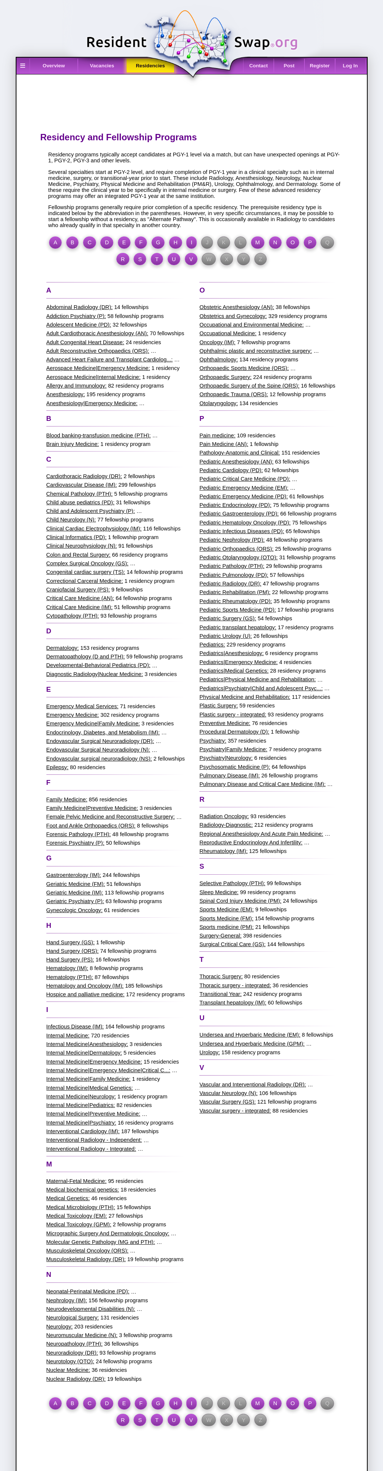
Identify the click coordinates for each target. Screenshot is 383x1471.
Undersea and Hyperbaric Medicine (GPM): (251, 1044)
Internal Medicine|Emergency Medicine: (94, 1062)
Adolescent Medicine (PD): (78, 325)
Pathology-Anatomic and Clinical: (239, 453)
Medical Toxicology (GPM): (78, 1224)
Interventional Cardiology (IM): (83, 1131)
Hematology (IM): (67, 968)
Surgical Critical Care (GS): (232, 944)
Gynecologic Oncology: (74, 910)
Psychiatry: (212, 741)
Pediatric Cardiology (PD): (231, 470)
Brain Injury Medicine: (72, 444)
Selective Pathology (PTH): (232, 883)
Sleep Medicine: (218, 892)
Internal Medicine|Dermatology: (84, 1053)
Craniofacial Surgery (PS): (78, 590)
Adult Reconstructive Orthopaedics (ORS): (97, 351)
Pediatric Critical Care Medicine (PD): (244, 479)
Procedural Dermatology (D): (234, 732)
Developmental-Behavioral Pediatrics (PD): (98, 665)
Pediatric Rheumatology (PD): (235, 601)
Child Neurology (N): (71, 520)
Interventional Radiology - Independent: (94, 1140)
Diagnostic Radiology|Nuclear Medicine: (94, 674)
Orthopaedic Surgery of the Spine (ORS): (249, 386)
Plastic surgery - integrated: (232, 715)
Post (289, 65)
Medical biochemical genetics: (82, 1190)
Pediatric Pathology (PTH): (231, 566)
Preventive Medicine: (224, 723)
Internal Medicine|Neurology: (81, 1097)
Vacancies (102, 65)
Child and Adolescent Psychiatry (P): (90, 511)
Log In (350, 65)
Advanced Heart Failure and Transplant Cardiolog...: (109, 360)
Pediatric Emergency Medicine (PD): (243, 496)
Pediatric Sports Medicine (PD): (237, 610)
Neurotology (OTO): (70, 1361)
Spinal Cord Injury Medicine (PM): (240, 901)
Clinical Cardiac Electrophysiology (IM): (94, 529)
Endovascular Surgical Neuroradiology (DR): (100, 741)
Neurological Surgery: (72, 1318)
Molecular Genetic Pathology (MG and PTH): (100, 1242)
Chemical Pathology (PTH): (79, 494)
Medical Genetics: (68, 1198)
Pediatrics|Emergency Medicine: (238, 662)
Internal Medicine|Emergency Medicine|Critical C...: (108, 1070)
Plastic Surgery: (218, 706)
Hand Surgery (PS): (70, 960)
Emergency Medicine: (72, 715)
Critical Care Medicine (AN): (80, 598)
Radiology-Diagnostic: (226, 825)
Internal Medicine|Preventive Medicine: (93, 1114)
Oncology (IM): (217, 342)
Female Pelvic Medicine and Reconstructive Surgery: (110, 817)
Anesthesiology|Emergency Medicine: (92, 403)
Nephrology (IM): (66, 1300)
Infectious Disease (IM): (75, 1027)
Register (320, 65)
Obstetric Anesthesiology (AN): (236, 307)
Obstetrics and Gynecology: (233, 316)
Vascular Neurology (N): (228, 1093)
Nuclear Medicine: (68, 1370)
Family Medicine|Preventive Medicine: (92, 808)
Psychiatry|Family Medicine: (233, 749)
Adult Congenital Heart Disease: (85, 342)
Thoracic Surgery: (221, 976)
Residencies (150, 65)
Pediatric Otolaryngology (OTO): (238, 557)
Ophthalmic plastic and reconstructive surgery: (255, 351)
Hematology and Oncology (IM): (85, 986)
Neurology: (59, 1327)
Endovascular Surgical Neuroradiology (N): (98, 750)
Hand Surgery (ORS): (72, 951)
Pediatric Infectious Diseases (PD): (241, 531)
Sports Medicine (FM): (226, 918)
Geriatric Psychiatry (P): (75, 901)
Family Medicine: (67, 799)
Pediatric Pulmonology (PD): (233, 575)
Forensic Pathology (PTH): (78, 834)
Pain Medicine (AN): (223, 444)
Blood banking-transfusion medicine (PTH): (98, 435)
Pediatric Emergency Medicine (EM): (243, 488)
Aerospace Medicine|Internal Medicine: (93, 377)
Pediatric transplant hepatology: (237, 627)
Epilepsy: (57, 767)
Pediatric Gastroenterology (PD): (239, 514)
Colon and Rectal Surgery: (78, 555)
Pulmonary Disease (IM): (229, 776)
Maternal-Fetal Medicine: (76, 1181)
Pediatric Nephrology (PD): (231, 540)
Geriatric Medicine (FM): (75, 884)
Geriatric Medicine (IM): (74, 893)
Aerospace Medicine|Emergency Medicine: (98, 368)
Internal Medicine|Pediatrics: (80, 1105)
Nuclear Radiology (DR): (76, 1379)
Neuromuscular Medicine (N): (82, 1335)
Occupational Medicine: (227, 333)
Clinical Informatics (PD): (76, 537)
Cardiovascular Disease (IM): (81, 485)
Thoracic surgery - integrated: (235, 985)
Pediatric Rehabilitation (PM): (234, 592)
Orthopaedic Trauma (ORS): (233, 394)
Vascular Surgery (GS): (227, 1102)
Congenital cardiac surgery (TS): (85, 572)
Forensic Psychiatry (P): (75, 843)
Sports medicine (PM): (226, 927)
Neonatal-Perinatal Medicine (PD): (87, 1291)
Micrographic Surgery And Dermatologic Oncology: (107, 1233)
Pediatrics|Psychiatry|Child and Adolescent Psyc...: (260, 688)
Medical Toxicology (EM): (76, 1216)
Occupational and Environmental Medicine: (251, 325)
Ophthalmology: (218, 360)
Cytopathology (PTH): (72, 616)
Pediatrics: (212, 645)
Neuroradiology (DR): (72, 1353)
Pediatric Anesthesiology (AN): (236, 462)
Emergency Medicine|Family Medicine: (93, 724)
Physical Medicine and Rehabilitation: (244, 697)
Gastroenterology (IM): (73, 875)
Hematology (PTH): (69, 977)
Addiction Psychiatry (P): (76, 316)
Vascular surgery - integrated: (235, 1111)
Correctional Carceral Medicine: (84, 581)
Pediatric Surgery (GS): (227, 618)
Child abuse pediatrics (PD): (80, 502)
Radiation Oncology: (224, 816)
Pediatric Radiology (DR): (230, 584)
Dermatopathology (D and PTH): (85, 657)
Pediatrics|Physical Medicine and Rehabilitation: (257, 679)
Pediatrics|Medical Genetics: (234, 671)
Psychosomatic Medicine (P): (234, 767)
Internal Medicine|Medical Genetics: (89, 1088)
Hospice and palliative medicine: (85, 994)
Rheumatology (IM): (223, 851)
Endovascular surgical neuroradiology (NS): (99, 759)
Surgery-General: (220, 936)
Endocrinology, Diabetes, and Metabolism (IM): (103, 733)
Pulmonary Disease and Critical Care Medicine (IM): (262, 784)
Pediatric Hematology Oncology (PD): (245, 523)
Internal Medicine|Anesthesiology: (87, 1044)
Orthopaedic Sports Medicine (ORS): (244, 368)
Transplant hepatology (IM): (232, 1003)
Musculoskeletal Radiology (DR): (86, 1259)
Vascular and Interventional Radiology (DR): (252, 1085)
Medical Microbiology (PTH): (80, 1207)
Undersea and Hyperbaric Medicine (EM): (249, 1035)
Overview (54, 65)
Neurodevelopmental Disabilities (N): (90, 1309)
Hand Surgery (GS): (70, 942)
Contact (258, 65)
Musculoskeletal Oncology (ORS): (87, 1251)
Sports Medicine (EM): (226, 909)
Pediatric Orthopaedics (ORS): (236, 549)
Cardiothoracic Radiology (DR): (84, 476)
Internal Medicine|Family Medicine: (88, 1079)
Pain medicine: (217, 435)
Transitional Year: (220, 994)
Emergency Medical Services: (82, 706)
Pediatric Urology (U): (225, 636)
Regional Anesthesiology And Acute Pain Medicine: (261, 834)
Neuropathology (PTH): (74, 1344)
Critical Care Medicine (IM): (79, 607)
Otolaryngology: (218, 403)
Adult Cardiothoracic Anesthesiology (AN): (97, 333)
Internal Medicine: (68, 1036)
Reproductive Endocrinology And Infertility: (250, 842)
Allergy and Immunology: (76, 386)
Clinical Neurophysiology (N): (81, 546)
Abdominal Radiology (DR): (79, 307)
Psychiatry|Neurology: (225, 758)
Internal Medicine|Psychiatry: (81, 1123)
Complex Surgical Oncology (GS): (87, 563)
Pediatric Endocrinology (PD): (235, 505)
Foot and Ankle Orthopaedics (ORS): (91, 826)
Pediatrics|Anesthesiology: (231, 653)
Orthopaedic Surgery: (225, 377)
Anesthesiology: (65, 394)
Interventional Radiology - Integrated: (91, 1149)
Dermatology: (62, 648)
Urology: (209, 1052)
